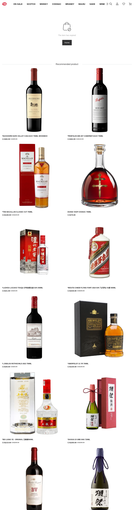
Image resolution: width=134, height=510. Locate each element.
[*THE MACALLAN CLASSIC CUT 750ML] (81, 314)
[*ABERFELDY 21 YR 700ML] (110, 362)
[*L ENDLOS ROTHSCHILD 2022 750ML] (81, 363)
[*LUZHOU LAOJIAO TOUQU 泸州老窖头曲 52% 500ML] (24, 363)
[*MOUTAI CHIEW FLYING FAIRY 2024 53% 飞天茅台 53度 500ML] (53, 363)
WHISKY (65, 3)
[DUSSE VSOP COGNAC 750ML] (110, 314)
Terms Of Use (37, 453)
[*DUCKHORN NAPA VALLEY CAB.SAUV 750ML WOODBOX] (24, 316)
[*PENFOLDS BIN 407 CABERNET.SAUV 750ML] (53, 316)
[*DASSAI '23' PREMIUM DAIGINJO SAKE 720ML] (110, 409)
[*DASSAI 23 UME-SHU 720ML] (53, 409)
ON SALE (33, 3)
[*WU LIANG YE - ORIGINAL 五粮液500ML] (24, 409)
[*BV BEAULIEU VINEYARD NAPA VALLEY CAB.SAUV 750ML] (81, 412)
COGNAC (81, 3)
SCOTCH (49, 3)
